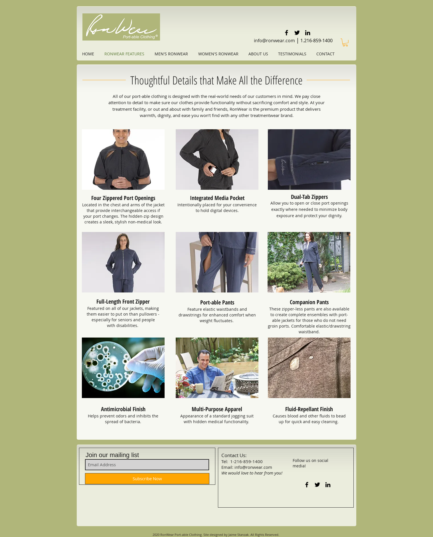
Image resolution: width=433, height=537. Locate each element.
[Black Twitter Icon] (297, 32)
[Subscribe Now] (147, 478)
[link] (345, 43)
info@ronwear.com (274, 40)
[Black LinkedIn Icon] (307, 32)
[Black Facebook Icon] (286, 32)
